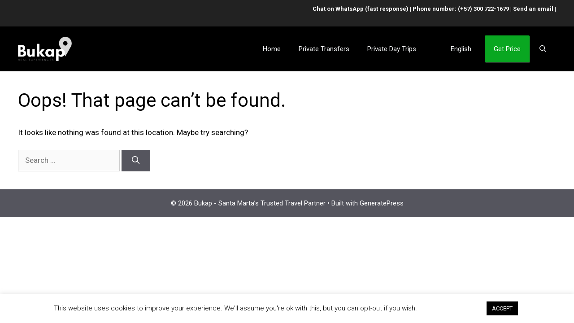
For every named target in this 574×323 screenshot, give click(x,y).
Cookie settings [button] (451, 308)
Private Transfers (324, 49)
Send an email (533, 8)
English (461, 49)
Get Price (507, 49)
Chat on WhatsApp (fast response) (361, 8)
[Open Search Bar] (543, 48)
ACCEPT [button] (502, 308)
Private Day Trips (391, 49)
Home (272, 49)
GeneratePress (382, 203)
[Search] (136, 160)
